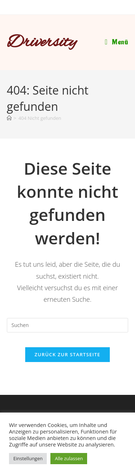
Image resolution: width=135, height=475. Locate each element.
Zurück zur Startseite (67, 354)
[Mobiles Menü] (116, 42)
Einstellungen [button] (27, 458)
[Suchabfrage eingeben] (68, 325)
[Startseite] (9, 118)
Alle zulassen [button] (69, 458)
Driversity (42, 42)
